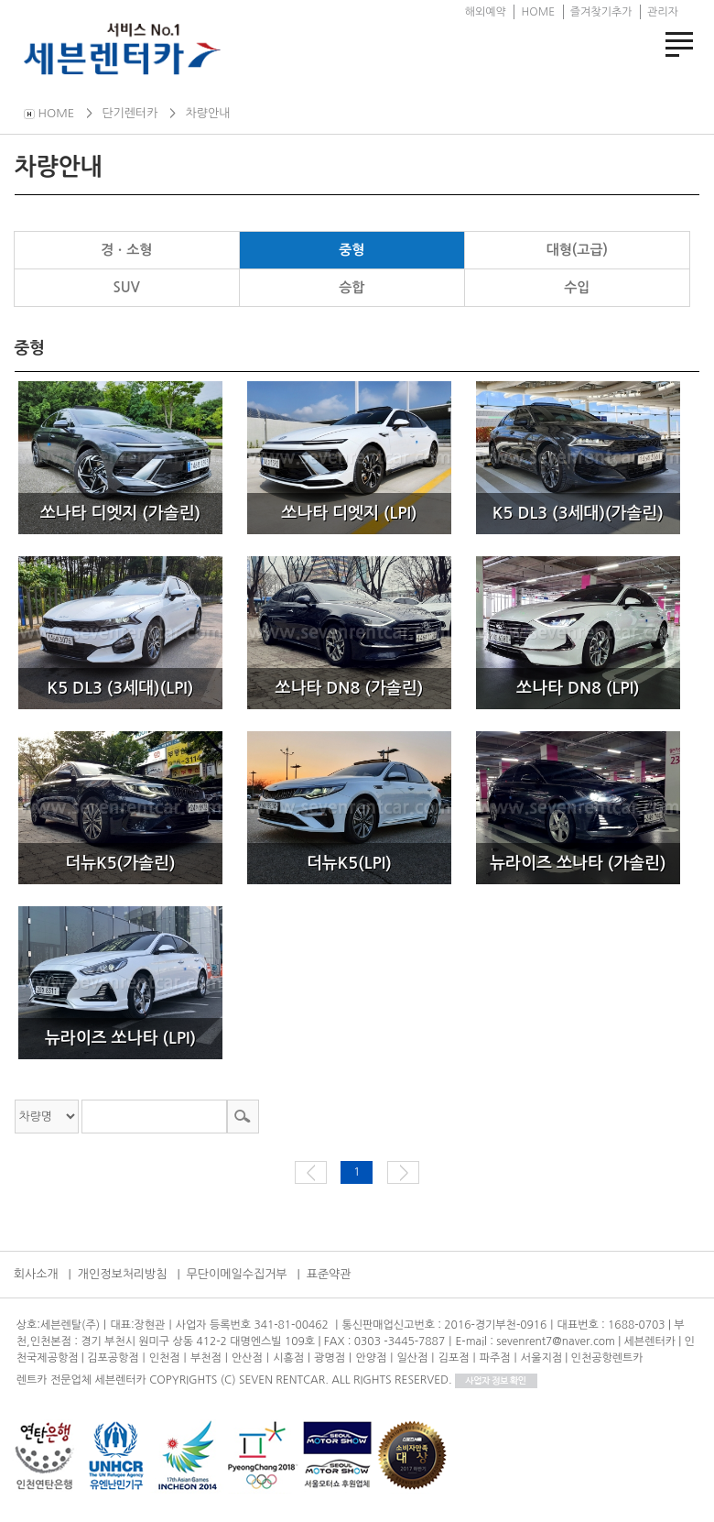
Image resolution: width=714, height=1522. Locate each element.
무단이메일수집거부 (237, 1274)
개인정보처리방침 (123, 1274)
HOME (538, 11)
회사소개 (36, 1274)
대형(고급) (577, 250)
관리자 (662, 11)
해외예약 (485, 11)
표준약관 (329, 1274)
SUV (127, 287)
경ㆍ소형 (126, 250)
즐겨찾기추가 (601, 11)
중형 (351, 250)
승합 (351, 287)
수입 (577, 287)
